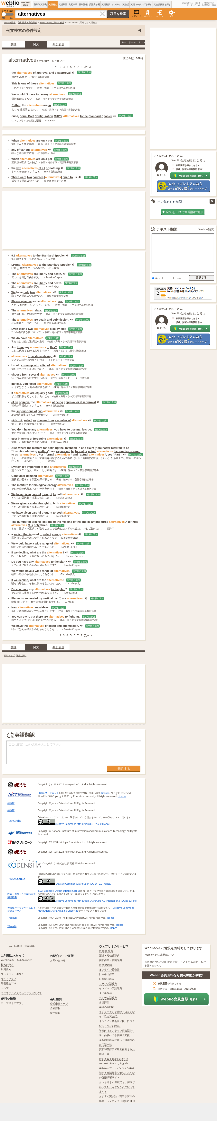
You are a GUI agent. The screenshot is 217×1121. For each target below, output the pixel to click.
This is (16, 83)
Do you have (19, 561)
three (104, 521)
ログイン (159, 16)
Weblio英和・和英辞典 (22, 946)
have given (23, 494)
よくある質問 (190, 962)
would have (24, 543)
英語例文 (52, 4)
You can (16, 616)
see (110, 454)
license (110, 917)
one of (32, 411)
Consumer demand (24, 475)
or (47, 168)
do (18, 338)
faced (32, 383)
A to (128, 521)
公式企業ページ (59, 1003)
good (49, 393)
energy (52, 485)
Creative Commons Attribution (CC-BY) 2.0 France (74, 824)
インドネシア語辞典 (110, 988)
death (42, 319)
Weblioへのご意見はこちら (160, 954)
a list (43, 365)
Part (117, 454)
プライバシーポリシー (13, 974)
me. (78, 429)
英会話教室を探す (162, 4)
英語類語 (63, 4)
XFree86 (11, 926)
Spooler (106, 116)
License (105, 793)
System (16, 466)
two (18, 168)
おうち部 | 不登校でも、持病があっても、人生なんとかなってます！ (117, 1086)
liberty (43, 273)
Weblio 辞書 (9, 22)
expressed (63, 451)
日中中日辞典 (106, 974)
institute (22, 485)
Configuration (44, 116)
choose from (19, 374)
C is (30, 525)
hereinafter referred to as (112, 447)
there (20, 347)
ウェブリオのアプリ (12, 1003)
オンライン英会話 (120, 4)
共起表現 (73, 4)
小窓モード (136, 13)
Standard (95, 116)
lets (84, 429)
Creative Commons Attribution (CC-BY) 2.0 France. (83, 883)
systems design (41, 356)
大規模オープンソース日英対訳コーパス (21, 909)
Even (14, 328)
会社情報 (55, 1008)
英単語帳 (83, 4)
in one (82, 447)
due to (51, 521)
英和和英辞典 (40, 4)
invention (70, 447)
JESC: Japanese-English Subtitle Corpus (59, 890)
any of (15, 149)
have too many (39, 94)
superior (22, 411)
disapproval (63, 72)
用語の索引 (21, 655)
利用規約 (6, 969)
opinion (24, 402)
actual (92, 451)
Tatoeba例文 (14, 820)
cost (14, 438)
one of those (29, 83)
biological (40, 485)
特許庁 (10, 803)
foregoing (39, 438)
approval (42, 72)
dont (20, 429)
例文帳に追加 (84, 72)
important (33, 466)
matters (37, 447)
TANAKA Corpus (16, 879)
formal (79, 451)
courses (38, 177)
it (23, 466)
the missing (64, 521)
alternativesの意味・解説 (52, 22)
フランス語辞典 (108, 983)
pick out (16, 420)
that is (27, 534)
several (34, 374)
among (95, 521)
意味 (13, 44)
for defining (51, 447)
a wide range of (43, 543)
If (12, 393)
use (73, 429)
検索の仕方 (7, 964)
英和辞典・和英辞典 (27, 22)
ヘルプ (5, 988)
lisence (113, 928)
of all (41, 168)
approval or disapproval (80, 402)
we (16, 552)
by (72, 451)
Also (14, 447)
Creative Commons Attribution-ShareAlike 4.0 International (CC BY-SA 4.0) (87, 900)
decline (23, 552)
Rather (16, 105)
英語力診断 (94, 4)
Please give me (21, 301)
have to (65, 429)
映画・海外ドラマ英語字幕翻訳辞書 (21, 895)
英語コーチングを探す (141, 4)
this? (53, 347)
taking (23, 328)
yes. (60, 301)
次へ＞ (88, 67)
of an (14, 402)
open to (68, 177)
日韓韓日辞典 (106, 979)
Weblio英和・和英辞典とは (16, 960)
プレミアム (147, 16)
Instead (16, 383)
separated (31, 598)
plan (62, 561)
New (14, 607)
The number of (21, 521)
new (38, 607)
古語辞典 (104, 1002)
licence (119, 924)
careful (36, 494)
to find (45, 466)
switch (18, 534)
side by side (58, 328)
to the (84, 116)
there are (42, 616)
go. (90, 429)
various (25, 149)
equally (40, 393)
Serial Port (27, 116)
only (26, 292)
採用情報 (55, 1013)
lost (44, 521)
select (28, 420)
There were (18, 177)
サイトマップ (8, 978)
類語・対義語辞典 (109, 955)
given (24, 503)
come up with (30, 365)
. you (56, 429)
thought (47, 494)
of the (77, 521)
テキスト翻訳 (166, 229)
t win (26, 616)
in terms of (25, 438)
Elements (17, 598)
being (59, 402)
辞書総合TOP (8, 983)
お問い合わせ (57, 960)
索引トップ (9, 655)
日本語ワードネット (48, 793)
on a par (46, 140)
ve (17, 503)
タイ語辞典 (105, 993)
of (34, 72)
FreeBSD (12, 917)
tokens (36, 521)
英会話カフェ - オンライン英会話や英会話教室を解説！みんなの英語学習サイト (117, 1072)
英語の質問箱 (106, 1007)
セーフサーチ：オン (133, 42)
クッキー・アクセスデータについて (21, 993)
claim (90, 447)
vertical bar (50, 598)
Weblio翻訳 (206, 229)
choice (85, 521)
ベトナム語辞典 (108, 997)
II (121, 454)
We (14, 94)
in (49, 105)
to (48, 347)
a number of (63, 420)
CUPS (58, 116)
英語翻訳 (105, 4)
